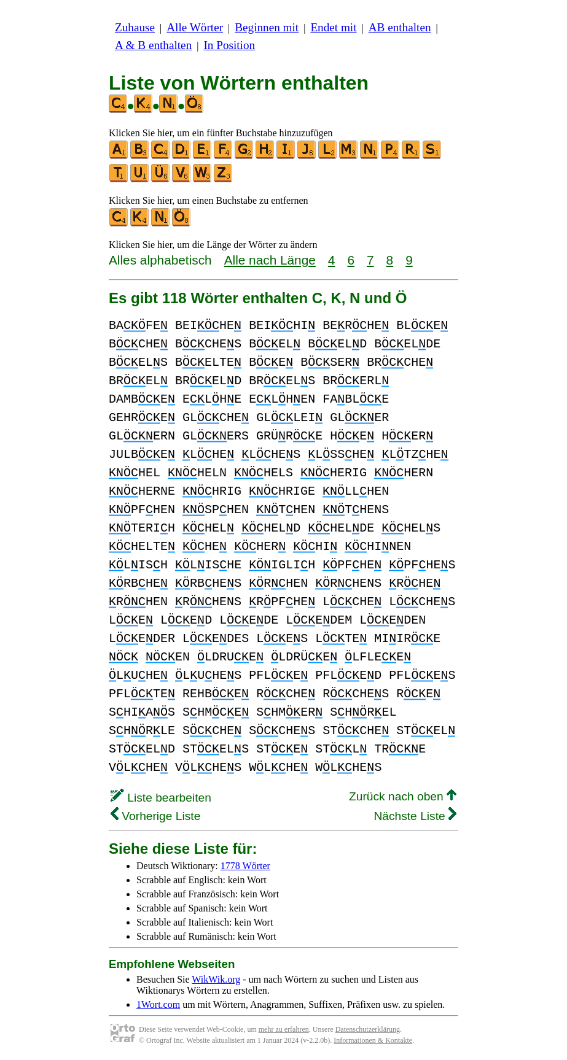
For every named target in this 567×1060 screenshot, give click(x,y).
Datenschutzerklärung (367, 1029)
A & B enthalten (153, 45)
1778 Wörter (245, 866)
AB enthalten (400, 27)
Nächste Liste (414, 816)
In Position (229, 45)
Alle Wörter (194, 27)
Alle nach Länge (270, 260)
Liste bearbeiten (161, 797)
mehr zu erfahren (284, 1029)
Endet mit (333, 27)
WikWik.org (216, 979)
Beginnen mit (267, 27)
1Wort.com (158, 1004)
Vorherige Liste (155, 816)
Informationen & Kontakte (373, 1040)
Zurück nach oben (402, 796)
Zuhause (135, 27)
